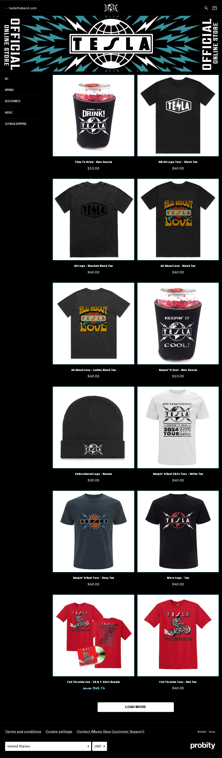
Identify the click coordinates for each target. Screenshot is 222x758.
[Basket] (214, 8)
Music (9, 112)
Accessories (12, 101)
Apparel (9, 90)
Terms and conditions (23, 731)
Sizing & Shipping (15, 124)
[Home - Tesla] (111, 8)
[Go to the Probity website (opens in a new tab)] (203, 746)
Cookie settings (59, 731)
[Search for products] (206, 8)
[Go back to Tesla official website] (21, 8)
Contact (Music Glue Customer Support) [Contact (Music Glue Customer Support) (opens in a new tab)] (110, 731)
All (7, 78)
